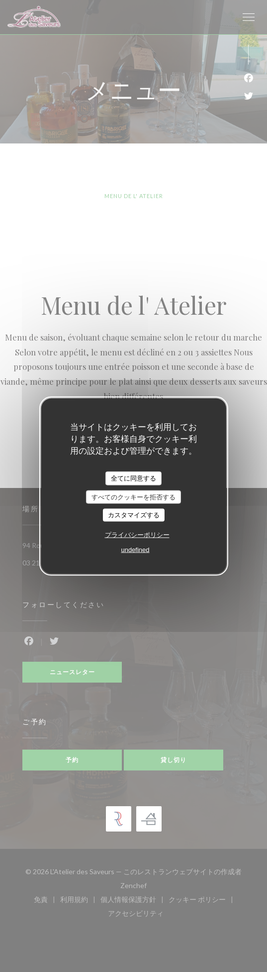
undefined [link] (135, 549)
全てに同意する (133, 478)
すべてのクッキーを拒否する (133, 496)
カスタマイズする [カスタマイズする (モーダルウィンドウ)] (134, 515)
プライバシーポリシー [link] (137, 534)
